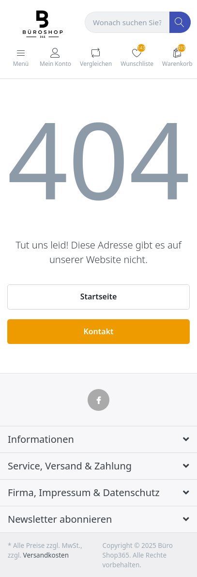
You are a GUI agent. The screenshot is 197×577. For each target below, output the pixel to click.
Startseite (98, 296)
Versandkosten (46, 555)
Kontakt (98, 331)
